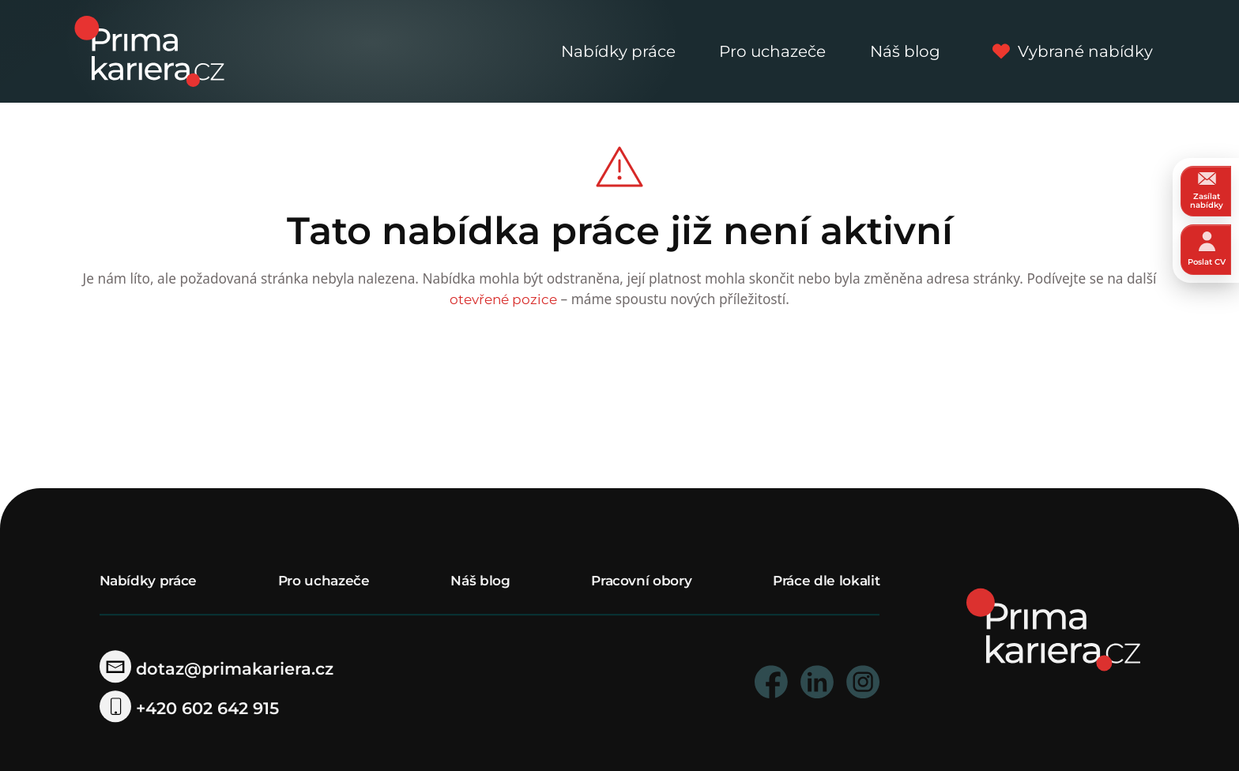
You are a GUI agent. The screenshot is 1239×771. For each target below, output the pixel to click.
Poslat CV (1207, 249)
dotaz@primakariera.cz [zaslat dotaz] (217, 669)
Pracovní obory (641, 580)
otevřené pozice (503, 299)
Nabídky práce (618, 51)
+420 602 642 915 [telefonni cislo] (190, 708)
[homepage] (1053, 628)
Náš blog (905, 51)
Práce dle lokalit (826, 580)
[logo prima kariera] (149, 50)
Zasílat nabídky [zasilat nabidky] (1206, 190)
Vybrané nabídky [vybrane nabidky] (1069, 51)
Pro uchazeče (772, 51)
